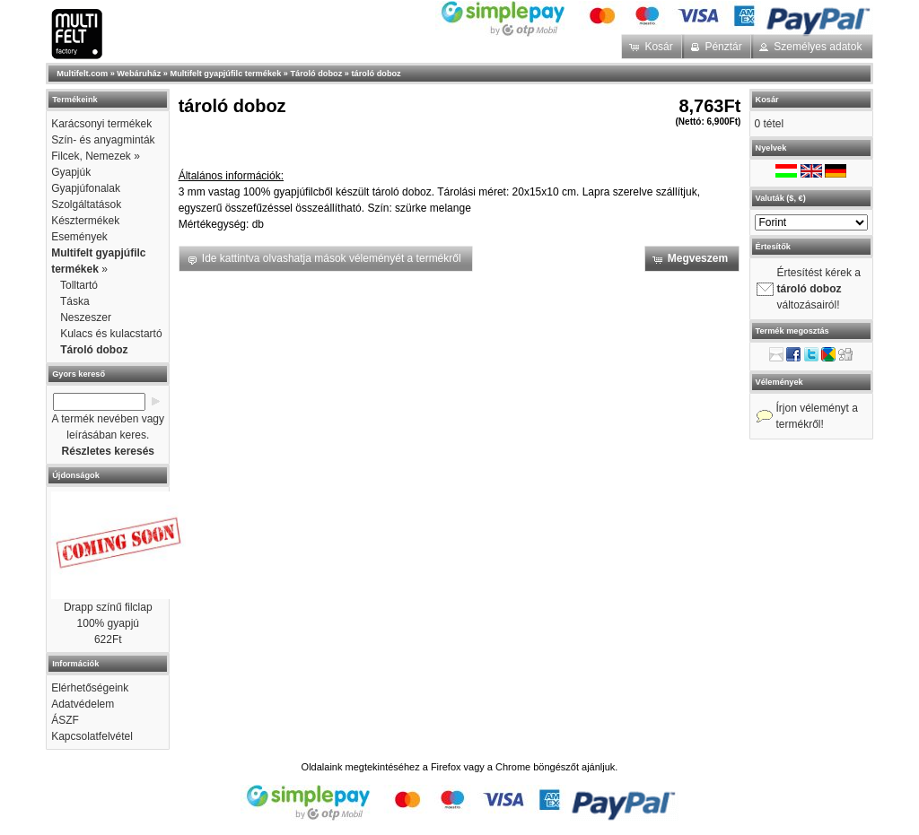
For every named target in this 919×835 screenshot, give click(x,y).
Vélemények (779, 382)
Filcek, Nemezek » (95, 156)
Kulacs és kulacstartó (111, 333)
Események (79, 236)
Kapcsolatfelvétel (92, 736)
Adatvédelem (82, 704)
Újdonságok (76, 475)
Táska (75, 301)
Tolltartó (79, 285)
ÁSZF (65, 720)
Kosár (767, 99)
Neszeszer (85, 317)
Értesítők (773, 246)
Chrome (512, 766)
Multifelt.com (82, 73)
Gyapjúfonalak (85, 188)
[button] (653, 46)
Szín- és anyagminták (102, 140)
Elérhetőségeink (89, 688)
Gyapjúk (71, 172)
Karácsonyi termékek (101, 123)
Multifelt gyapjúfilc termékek (226, 73)
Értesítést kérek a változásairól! (819, 288)
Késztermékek (85, 220)
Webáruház (139, 73)
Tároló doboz (317, 73)
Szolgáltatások (86, 204)
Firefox (446, 766)
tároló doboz (376, 73)
